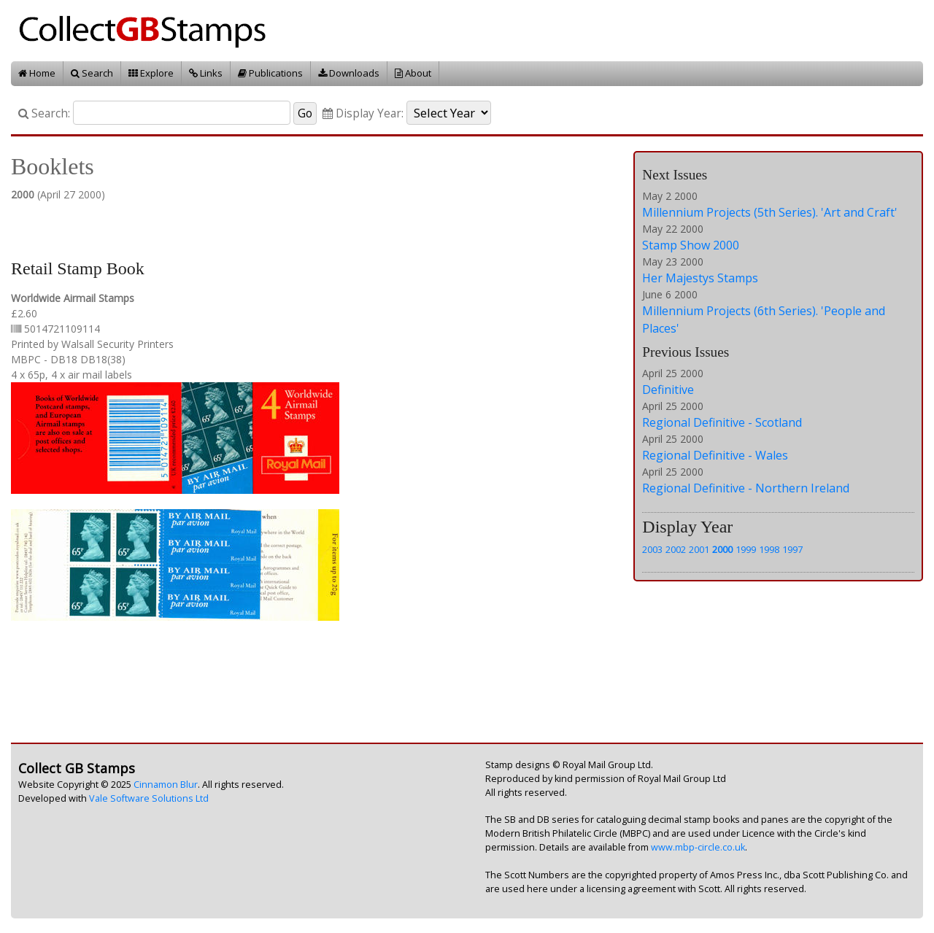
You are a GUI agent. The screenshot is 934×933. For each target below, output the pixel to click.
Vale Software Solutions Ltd (149, 798)
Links (206, 73)
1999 (746, 549)
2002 (675, 549)
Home (36, 73)
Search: (44, 113)
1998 (769, 549)
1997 (792, 549)
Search (92, 73)
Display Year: (363, 113)
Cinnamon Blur (166, 784)
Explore (151, 73)
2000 (722, 549)
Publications (270, 73)
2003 (652, 549)
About (413, 73)
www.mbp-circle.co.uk (698, 847)
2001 (699, 549)
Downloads (348, 73)
